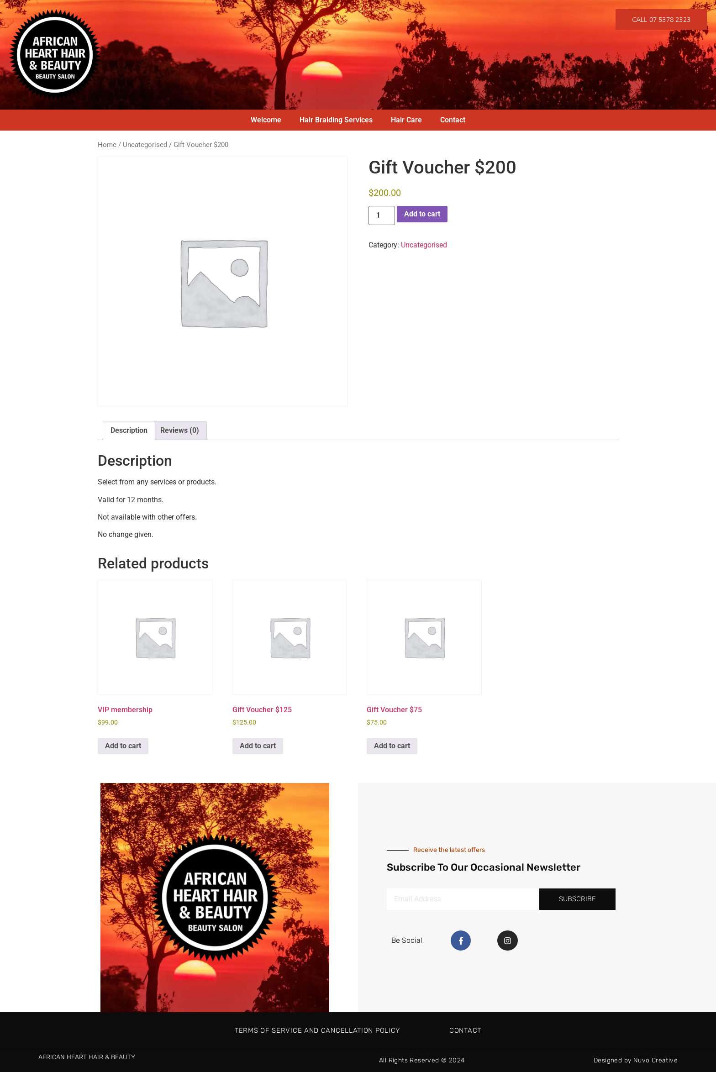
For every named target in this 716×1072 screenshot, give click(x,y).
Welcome (266, 120)
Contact (452, 120)
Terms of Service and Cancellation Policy (317, 1030)
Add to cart (422, 214)
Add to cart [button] (123, 745)
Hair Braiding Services (336, 120)
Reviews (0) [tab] (179, 430)
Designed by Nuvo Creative (636, 1060)
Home (107, 145)
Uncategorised (145, 145)
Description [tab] (129, 430)
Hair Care (406, 120)
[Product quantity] (382, 215)
